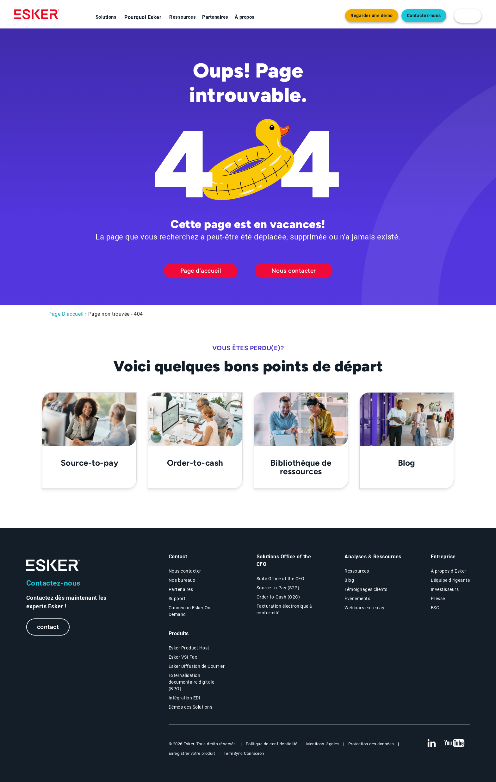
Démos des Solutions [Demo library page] (191, 707)
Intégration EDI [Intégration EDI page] (185, 697)
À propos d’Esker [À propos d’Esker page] (448, 571)
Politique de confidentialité (272, 744)
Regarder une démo (371, 15)
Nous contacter (293, 270)
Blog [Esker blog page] (349, 580)
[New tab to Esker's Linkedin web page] (431, 743)
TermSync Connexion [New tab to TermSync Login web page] (244, 753)
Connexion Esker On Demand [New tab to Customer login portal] (190, 611)
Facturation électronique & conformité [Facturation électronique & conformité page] (285, 609)
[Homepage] (36, 14)
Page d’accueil (200, 270)
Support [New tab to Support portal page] (177, 598)
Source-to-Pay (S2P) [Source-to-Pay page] (278, 587)
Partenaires (215, 17)
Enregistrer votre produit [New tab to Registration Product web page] (192, 753)
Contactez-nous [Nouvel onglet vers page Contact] (424, 15)
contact (48, 626)
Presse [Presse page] (438, 598)
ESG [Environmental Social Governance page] (435, 607)
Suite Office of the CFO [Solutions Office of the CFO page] (281, 578)
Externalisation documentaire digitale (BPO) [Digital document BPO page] (191, 682)
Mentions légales (322, 744)
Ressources (182, 17)
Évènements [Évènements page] (357, 598)
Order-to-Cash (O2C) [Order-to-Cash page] (278, 596)
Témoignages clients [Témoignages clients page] (366, 589)
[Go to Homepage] (53, 565)
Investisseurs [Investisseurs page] (445, 589)
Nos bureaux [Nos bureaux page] (182, 580)
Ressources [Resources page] (356, 571)
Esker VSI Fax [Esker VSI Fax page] (183, 657)
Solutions (106, 17)
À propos (245, 17)
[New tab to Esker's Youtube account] (454, 743)
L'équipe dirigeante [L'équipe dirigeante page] (450, 580)
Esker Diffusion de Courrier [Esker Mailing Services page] (197, 666)
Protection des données (371, 744)
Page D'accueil (66, 314)
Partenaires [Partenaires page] (181, 589)
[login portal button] (467, 16)
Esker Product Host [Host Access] (189, 647)
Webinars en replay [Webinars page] (364, 607)
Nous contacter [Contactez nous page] (185, 571)
